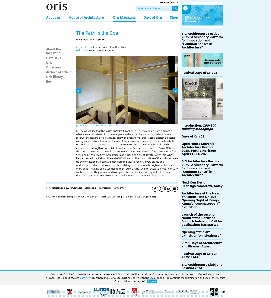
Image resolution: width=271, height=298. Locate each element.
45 (214, 292)
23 (132, 292)
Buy (49, 81)
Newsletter (119, 187)
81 (173, 296)
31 (162, 292)
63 (105, 296)
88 (199, 296)
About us (53, 17)
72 (139, 296)
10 (83, 292)
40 (196, 292)
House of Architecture (86, 17)
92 (214, 296)
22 (128, 292)
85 (188, 296)
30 (158, 292)
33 (169, 292)
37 (184, 292)
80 (169, 296)
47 (222, 292)
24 (135, 292)
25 (139, 292)
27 (147, 292)
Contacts (77, 187)
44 (211, 292)
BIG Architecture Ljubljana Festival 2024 (202, 266)
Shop (174, 17)
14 (98, 292)
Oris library (54, 76)
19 (117, 292)
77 (158, 296)
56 (79, 296)
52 (64, 296)
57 (83, 296)
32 (166, 292)
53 (68, 296)
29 (154, 292)
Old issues (53, 67)
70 (132, 296)
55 (75, 296)
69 (128, 296)
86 (192, 296)
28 (150, 292)
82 (177, 296)
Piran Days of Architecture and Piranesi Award (202, 244)
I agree (152, 281)
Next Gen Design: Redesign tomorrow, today (202, 184)
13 (94, 292)
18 (113, 292)
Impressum (105, 187)
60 (94, 296)
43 (207, 292)
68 (124, 296)
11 (87, 292)
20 (120, 292)
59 (90, 296)
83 (181, 296)
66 (117, 296)
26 (143, 292)
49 (53, 296)
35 (177, 292)
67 (120, 296)
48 (49, 296)
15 (102, 292)
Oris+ (50, 62)
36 (181, 292)
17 (109, 292)
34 (173, 292)
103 (108, 39)
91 (211, 296)
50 (56, 296)
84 (184, 296)
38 (188, 292)
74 (147, 296)
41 (199, 292)
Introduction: (199, 127)
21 (124, 292)
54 (71, 296)
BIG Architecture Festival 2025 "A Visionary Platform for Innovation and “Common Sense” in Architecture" (202, 40)
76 (154, 296)
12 (90, 292)
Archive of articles (59, 72)
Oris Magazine (124, 17)
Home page (82, 39)
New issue (53, 57)
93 (218, 296)
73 (143, 296)
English (174, 2)
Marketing (90, 187)
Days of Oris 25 (193, 136)
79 (166, 296)
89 (203, 296)
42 (203, 292)
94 (222, 296)
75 (150, 296)
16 (105, 292)
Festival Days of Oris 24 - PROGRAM (200, 255)
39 (192, 292)
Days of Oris (152, 17)
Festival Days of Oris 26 (200, 73)
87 (196, 296)
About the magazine (53, 51)
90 (207, 296)
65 (113, 296)
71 (135, 296)
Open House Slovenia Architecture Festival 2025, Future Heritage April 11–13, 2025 (199, 149)
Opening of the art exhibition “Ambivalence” (201, 233)
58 (87, 296)
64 (109, 296)
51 (60, 296)
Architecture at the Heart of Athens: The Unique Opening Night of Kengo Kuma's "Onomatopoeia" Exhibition (201, 200)
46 (218, 292)
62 (102, 296)
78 (162, 296)
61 (98, 296)
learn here (85, 278)
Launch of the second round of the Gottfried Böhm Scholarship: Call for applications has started (202, 220)
